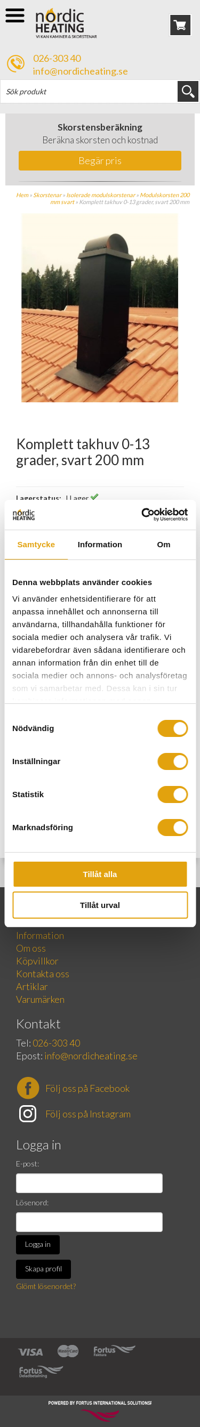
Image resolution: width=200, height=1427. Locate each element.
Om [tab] (164, 544)
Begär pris (100, 160)
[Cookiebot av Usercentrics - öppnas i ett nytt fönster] (142, 515)
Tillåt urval (100, 905)
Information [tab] (100, 544)
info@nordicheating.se (80, 71)
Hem (22, 194)
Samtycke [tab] (36, 544)
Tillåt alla (100, 874)
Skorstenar (47, 194)
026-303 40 (57, 58)
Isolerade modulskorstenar (100, 194)
